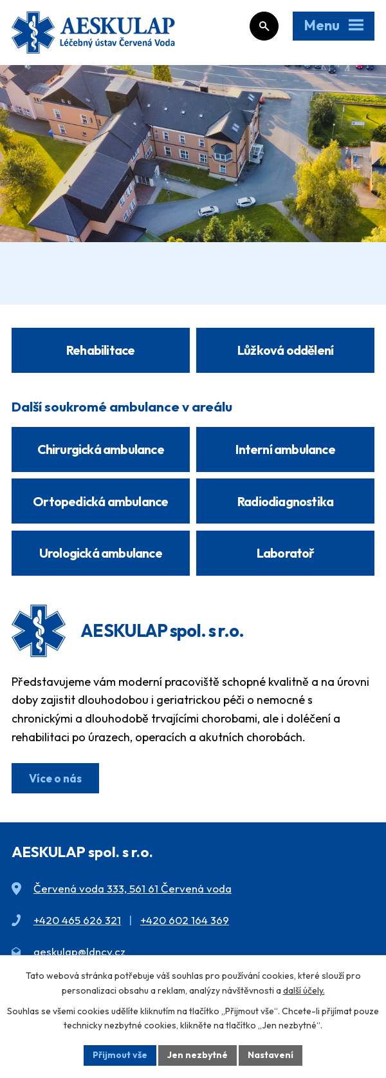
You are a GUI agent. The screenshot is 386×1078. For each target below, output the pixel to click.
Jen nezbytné (197, 1055)
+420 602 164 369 (184, 920)
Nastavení (270, 1055)
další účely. (304, 990)
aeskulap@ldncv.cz (79, 951)
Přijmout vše (120, 1055)
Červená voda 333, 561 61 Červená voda (132, 888)
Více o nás (55, 778)
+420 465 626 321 (77, 920)
